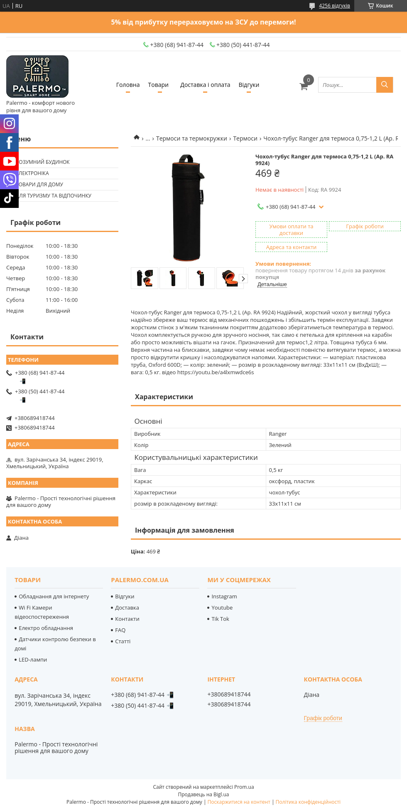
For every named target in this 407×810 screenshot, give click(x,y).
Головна (128, 85)
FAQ (120, 630)
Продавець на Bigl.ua (203, 794)
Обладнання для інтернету (54, 596)
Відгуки (249, 85)
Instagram (224, 596)
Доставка (127, 607)
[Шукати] (384, 85)
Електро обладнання (46, 628)
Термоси (245, 138)
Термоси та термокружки (191, 138)
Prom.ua (244, 786)
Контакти (127, 618)
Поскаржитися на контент (239, 801)
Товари (158, 85)
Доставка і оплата (205, 85)
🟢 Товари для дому (35, 184)
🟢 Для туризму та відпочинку (49, 195)
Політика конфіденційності (308, 801)
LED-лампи (33, 659)
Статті (122, 641)
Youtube (222, 607)
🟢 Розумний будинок (39, 161)
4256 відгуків (334, 5)
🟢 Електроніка (28, 173)
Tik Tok (220, 618)
